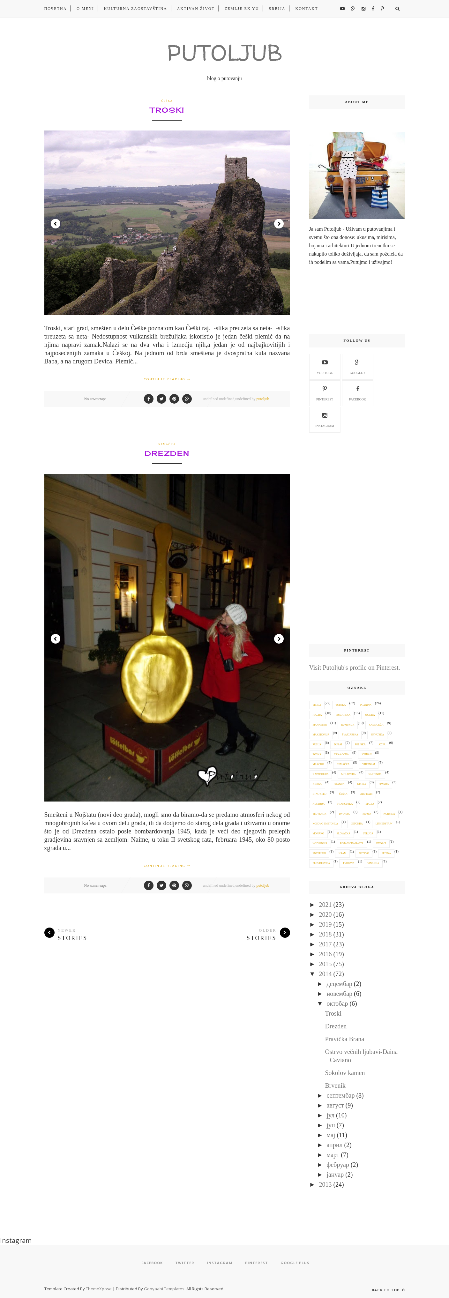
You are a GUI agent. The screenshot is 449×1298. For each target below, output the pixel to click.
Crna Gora (341, 754)
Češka (167, 101)
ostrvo (364, 853)
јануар (335, 1174)
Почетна (55, 8)
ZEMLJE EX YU (242, 8)
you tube (325, 366)
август (335, 1105)
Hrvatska (377, 734)
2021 (325, 904)
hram (342, 853)
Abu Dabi (366, 794)
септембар (340, 1095)
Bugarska (343, 714)
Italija (317, 714)
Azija (381, 744)
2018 (325, 934)
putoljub (262, 399)
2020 (325, 914)
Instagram (324, 419)
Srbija (277, 8)
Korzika (389, 813)
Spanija (384, 784)
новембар (339, 993)
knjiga (317, 784)
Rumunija (347, 724)
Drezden (167, 453)
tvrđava (349, 863)
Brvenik (335, 1085)
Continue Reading (167, 379)
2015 (325, 963)
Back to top (388, 1289)
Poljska (360, 744)
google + (357, 366)
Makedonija (321, 734)
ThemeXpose (99, 1289)
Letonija (357, 823)
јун (330, 1125)
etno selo (319, 794)
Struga (368, 833)
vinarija (373, 863)
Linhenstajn (384, 823)
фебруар (337, 1164)
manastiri (320, 724)
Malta (369, 803)
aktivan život (196, 8)
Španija (339, 784)
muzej (367, 813)
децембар (339, 983)
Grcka (361, 784)
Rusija (317, 744)
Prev (55, 223)
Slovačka (343, 833)
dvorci (381, 843)
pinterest (324, 392)
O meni (85, 8)
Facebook (357, 392)
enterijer (319, 853)
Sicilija (370, 714)
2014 (325, 973)
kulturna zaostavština (135, 8)
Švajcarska (350, 734)
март (332, 1154)
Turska (341, 705)
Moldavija (348, 774)
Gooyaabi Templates (164, 1289)
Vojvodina (320, 843)
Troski (167, 110)
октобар (337, 1003)
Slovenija (319, 813)
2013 (325, 1184)
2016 (325, 954)
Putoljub (224, 52)
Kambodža (376, 724)
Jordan (367, 754)
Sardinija (375, 774)
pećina (386, 853)
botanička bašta (352, 843)
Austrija (319, 803)
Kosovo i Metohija (325, 823)
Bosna (317, 754)
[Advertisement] (357, 538)
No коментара (95, 399)
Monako (318, 833)
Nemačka (167, 444)
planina (365, 705)
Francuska (345, 803)
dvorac (344, 813)
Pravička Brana (344, 1038)
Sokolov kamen (345, 1072)
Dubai (338, 744)
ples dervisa (321, 863)
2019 (325, 924)
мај (330, 1134)
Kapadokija (321, 774)
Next (279, 223)
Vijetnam (368, 764)
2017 (325, 944)
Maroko (318, 764)
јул (330, 1115)
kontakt (306, 8)
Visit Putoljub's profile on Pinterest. (354, 667)
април (334, 1144)
